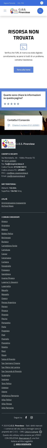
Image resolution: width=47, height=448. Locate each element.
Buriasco (5, 241)
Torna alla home (23, 69)
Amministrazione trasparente (14, 202)
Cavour (4, 253)
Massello (5, 294)
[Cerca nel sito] (40, 11)
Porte (4, 326)
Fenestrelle (6, 265)
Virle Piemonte (8, 407)
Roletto (5, 346)
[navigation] (5, 10)
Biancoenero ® (25, 438)
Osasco (5, 298)
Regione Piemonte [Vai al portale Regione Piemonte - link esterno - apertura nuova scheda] (9, 3)
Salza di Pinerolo (8, 359)
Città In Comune (31, 431)
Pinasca (5, 310)
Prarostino (6, 342)
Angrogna (6, 225)
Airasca (5, 221)
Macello (5, 290)
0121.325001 (10, 160)
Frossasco (6, 269)
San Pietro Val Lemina (11, 367)
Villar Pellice (7, 399)
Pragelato (6, 330)
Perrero (5, 306)
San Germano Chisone (11, 363)
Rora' (4, 351)
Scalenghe (6, 375)
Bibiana (5, 229)
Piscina (4, 318)
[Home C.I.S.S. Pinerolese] (22, 11)
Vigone (4, 391)
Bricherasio (6, 237)
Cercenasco (6, 257)
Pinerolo (5, 314)
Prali (3, 334)
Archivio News (7, 205)
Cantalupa (6, 249)
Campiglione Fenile (9, 245)
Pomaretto (6, 322)
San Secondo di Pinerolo (12, 371)
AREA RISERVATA (22, 444)
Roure (4, 355)
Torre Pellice (6, 383)
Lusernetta (6, 286)
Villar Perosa (7, 403)
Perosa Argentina (9, 302)
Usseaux (5, 387)
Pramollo (5, 338)
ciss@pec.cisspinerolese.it (17, 172)
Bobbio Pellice (7, 233)
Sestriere (5, 379)
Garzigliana (6, 274)
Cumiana (5, 261)
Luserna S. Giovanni (10, 282)
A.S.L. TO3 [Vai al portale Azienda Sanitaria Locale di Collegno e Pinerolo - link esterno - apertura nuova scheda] (21, 3)
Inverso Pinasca (8, 278)
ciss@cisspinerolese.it (16, 176)
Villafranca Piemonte (10, 395)
